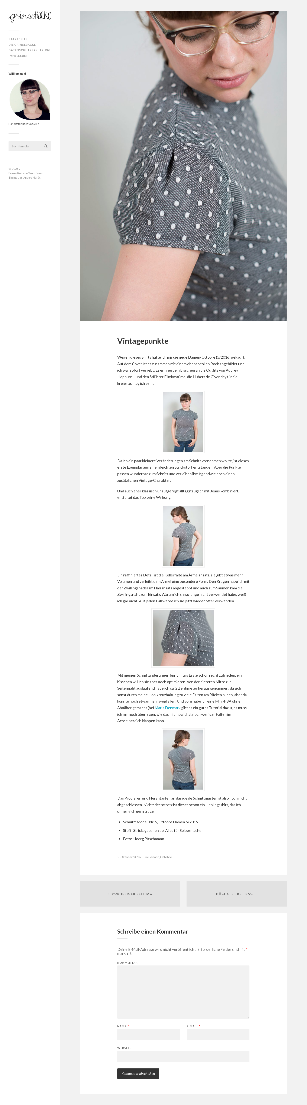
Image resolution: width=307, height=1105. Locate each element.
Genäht (153, 857)
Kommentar (127, 962)
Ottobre (166, 857)
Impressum (18, 55)
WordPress (35, 173)
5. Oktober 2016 (129, 857)
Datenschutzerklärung (30, 50)
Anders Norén (32, 177)
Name (123, 1026)
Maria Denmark (168, 707)
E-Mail (193, 1026)
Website (124, 1047)
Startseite (18, 39)
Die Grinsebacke (22, 44)
